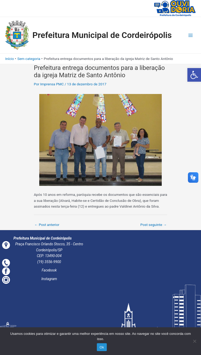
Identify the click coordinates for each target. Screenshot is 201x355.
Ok (101, 347)
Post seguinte (153, 225)
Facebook (49, 270)
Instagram (49, 279)
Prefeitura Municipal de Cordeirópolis (102, 35)
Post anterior (46, 225)
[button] (194, 75)
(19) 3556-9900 (49, 262)
